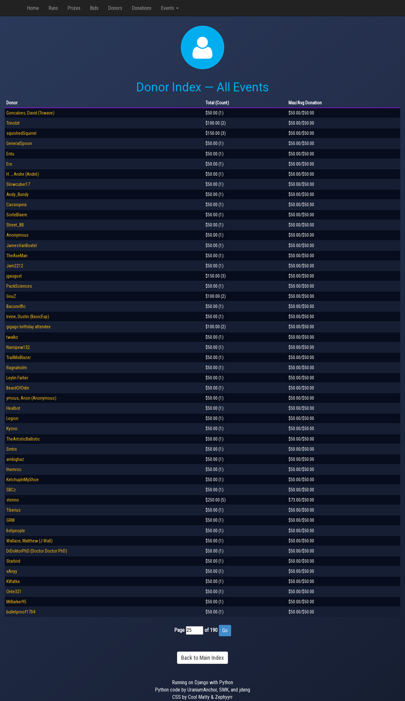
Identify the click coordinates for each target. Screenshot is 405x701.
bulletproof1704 (20, 611)
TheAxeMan (17, 255)
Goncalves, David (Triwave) (30, 112)
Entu (10, 153)
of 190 (211, 630)
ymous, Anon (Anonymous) (31, 398)
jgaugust (14, 275)
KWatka (13, 581)
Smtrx (11, 449)
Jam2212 (14, 265)
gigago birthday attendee (28, 326)
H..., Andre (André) (22, 174)
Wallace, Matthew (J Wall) (29, 540)
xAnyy (11, 571)
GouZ (11, 296)
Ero (9, 164)
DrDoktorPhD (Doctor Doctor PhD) (36, 551)
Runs (53, 8)
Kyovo (11, 428)
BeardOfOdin (17, 387)
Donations (141, 8)
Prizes (73, 8)
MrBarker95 (16, 601)
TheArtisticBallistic (23, 439)
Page (179, 630)
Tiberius (13, 510)
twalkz (12, 337)
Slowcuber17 (18, 184)
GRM (10, 520)
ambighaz (15, 459)
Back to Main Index (202, 657)
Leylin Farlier (17, 377)
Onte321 (14, 591)
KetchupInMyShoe (22, 479)
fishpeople (15, 530)
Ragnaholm (16, 367)
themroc (14, 469)
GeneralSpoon (19, 143)
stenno (12, 499)
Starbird (13, 561)
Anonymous (17, 235)
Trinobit (13, 123)
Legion (12, 418)
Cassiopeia (16, 204)
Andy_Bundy (17, 194)
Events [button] (170, 8)
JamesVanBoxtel (21, 245)
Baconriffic (16, 306)
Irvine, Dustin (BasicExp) (27, 316)
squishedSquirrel (21, 133)
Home (33, 8)
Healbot (13, 408)
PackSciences (19, 286)
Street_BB (15, 224)
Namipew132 (18, 347)
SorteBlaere (16, 214)
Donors (115, 8)
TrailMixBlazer (18, 357)
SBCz (11, 489)
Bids (94, 8)
